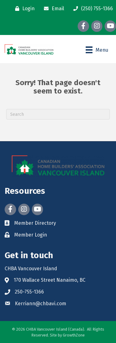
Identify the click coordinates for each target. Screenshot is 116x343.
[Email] (52, 8)
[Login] (23, 8)
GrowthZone (74, 335)
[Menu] (97, 49)
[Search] (58, 114)
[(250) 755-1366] (91, 8)
